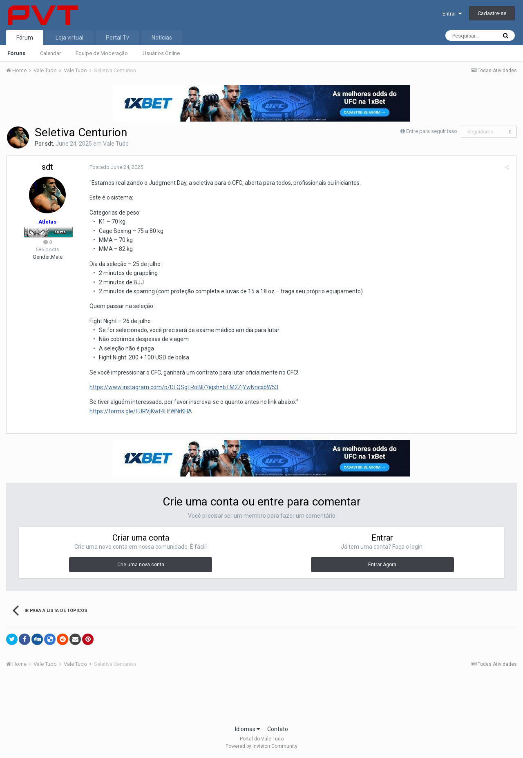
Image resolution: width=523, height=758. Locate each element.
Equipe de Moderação (102, 53)
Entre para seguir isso (431, 131)
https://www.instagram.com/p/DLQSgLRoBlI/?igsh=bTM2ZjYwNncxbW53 (182, 387)
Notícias (162, 37)
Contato (277, 729)
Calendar (50, 53)
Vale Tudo (116, 143)
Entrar (452, 14)
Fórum (24, 37)
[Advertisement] (261, 698)
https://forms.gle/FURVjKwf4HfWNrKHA (139, 411)
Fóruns (16, 53)
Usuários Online (161, 53)
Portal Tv (117, 37)
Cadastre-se (492, 13)
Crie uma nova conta (140, 564)
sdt (49, 143)
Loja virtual (69, 37)
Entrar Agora (382, 564)
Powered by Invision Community (261, 746)
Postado (115, 167)
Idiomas (247, 729)
